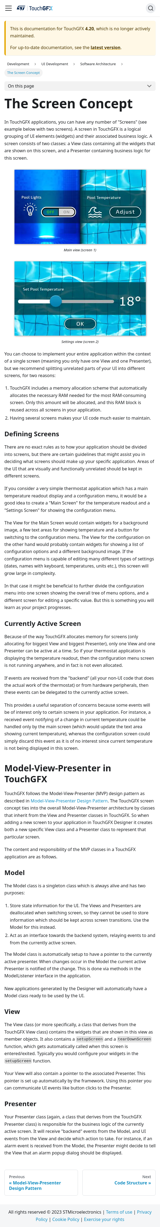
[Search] (151, 8)
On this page (21, 86)
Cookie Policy (65, 1219)
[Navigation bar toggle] (8, 8)
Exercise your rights (104, 1219)
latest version (105, 47)
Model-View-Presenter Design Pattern (69, 801)
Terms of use (119, 1212)
